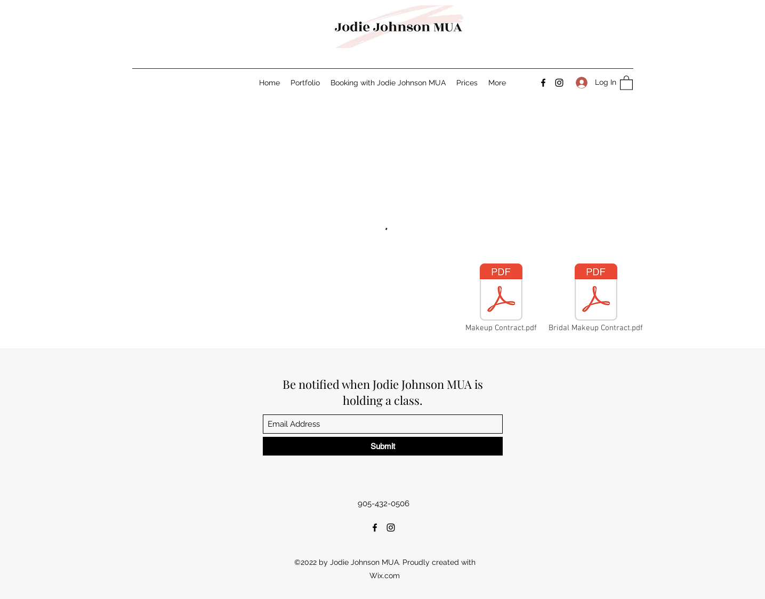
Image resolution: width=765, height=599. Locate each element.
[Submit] (383, 446)
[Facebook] (543, 82)
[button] (626, 82)
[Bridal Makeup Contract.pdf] (596, 299)
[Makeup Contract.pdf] (501, 299)
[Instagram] (559, 82)
